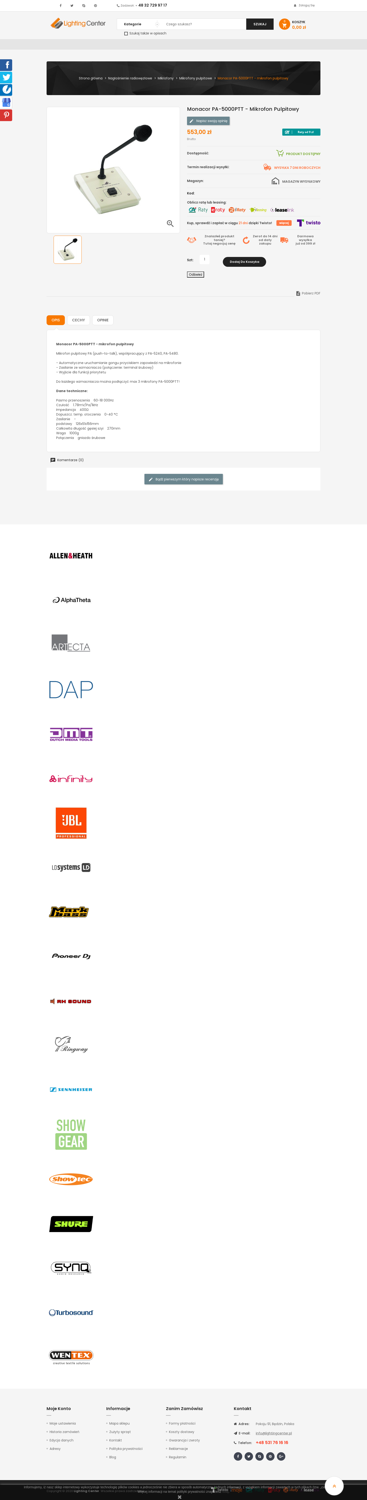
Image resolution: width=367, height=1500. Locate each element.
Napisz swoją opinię (208, 122)
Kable (261, 45)
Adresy (55, 1448)
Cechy (78, 320)
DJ (104, 45)
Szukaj (259, 24)
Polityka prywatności (126, 1448)
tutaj (225, 1491)
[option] (68, 252)
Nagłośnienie (124, 45)
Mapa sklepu (119, 1423)
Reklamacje (178, 1448)
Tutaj (207, 245)
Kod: (191, 195)
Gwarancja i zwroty (184, 1440)
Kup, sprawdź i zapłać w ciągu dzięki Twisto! (229, 225)
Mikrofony (214, 45)
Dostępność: (198, 155)
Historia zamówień (64, 1431)
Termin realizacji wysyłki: (208, 169)
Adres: (241, 1423)
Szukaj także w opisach (145, 33)
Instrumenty (167, 45)
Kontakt (302, 45)
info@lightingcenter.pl (274, 1433)
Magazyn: (195, 182)
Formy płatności (182, 1423)
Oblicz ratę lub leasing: (207, 204)
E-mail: (242, 1433)
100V (146, 45)
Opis (55, 320)
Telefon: (243, 1442)
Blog (112, 1457)
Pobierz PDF (307, 293)
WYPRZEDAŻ (59, 45)
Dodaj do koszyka (244, 261)
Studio (191, 45)
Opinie (103, 320)
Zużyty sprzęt (120, 1431)
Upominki (280, 45)
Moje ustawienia (63, 1423)
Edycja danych (61, 1440)
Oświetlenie (85, 45)
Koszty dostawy (181, 1431)
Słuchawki (240, 45)
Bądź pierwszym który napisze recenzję (183, 479)
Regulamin (177, 1457)
